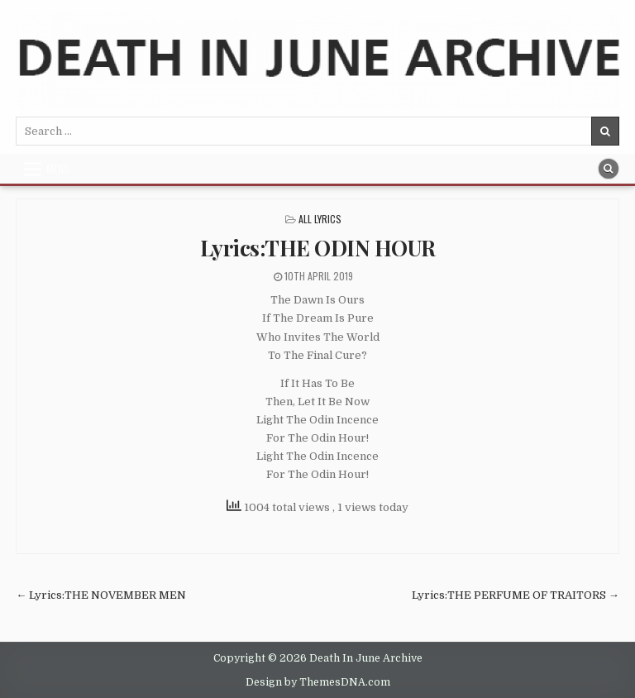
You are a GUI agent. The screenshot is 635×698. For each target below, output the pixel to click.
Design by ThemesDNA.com (318, 682)
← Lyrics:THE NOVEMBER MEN (101, 595)
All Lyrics (319, 219)
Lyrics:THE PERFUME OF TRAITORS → (515, 595)
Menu (57, 168)
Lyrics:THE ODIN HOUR (318, 247)
